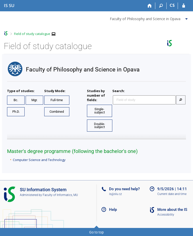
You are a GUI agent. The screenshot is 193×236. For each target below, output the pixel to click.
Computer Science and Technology (39, 160)
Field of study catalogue (32, 33)
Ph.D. (16, 111)
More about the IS (172, 209)
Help (113, 209)
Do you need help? (124, 189)
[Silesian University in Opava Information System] (9, 5)
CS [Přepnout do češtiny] (172, 5)
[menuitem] (149, 18)
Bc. (16, 100)
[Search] (161, 6)
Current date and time (171, 194)
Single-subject (99, 110)
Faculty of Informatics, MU (60, 195)
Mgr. (34, 100)
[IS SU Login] (183, 6)
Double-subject (99, 125)
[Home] (149, 6)
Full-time (57, 100)
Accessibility (165, 214)
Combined (57, 111)
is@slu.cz (115, 194)
